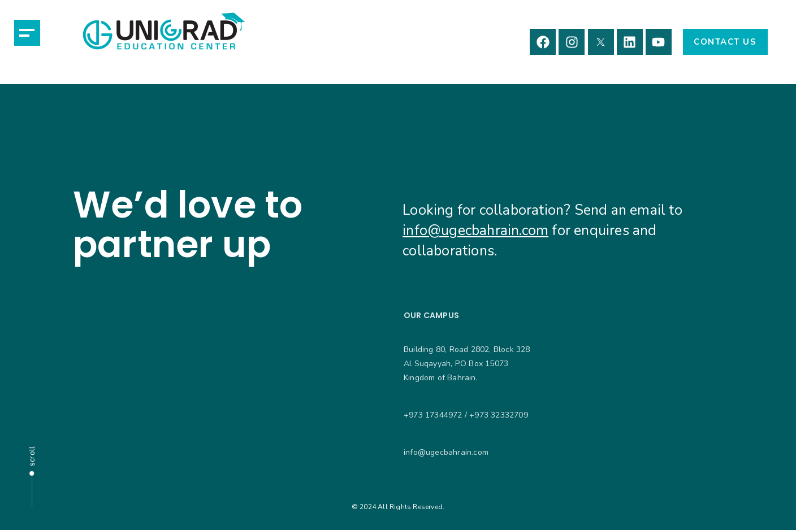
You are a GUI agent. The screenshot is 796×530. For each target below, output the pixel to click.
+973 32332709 (498, 415)
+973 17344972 (433, 415)
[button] (27, 33)
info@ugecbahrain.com (475, 230)
